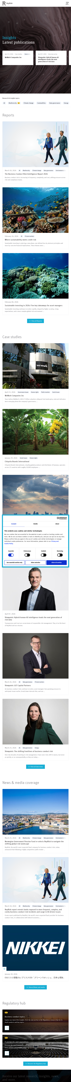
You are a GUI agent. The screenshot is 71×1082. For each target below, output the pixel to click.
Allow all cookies (56, 562)
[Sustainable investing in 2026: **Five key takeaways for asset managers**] (35, 284)
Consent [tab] (13, 524)
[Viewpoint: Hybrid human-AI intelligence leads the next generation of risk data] (51, 58)
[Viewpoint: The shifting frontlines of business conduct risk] (35, 730)
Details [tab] (35, 524)
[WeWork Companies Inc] (17, 58)
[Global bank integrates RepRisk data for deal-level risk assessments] (35, 506)
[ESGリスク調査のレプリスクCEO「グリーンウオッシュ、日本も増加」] (35, 953)
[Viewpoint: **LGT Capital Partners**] (35, 664)
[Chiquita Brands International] (35, 440)
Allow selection (35, 562)
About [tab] (57, 524)
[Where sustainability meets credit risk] (35, 218)
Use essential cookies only (14, 562)
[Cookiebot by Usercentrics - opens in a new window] (58, 518)
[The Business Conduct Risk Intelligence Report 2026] (35, 152)
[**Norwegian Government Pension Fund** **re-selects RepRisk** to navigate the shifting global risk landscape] (35, 821)
